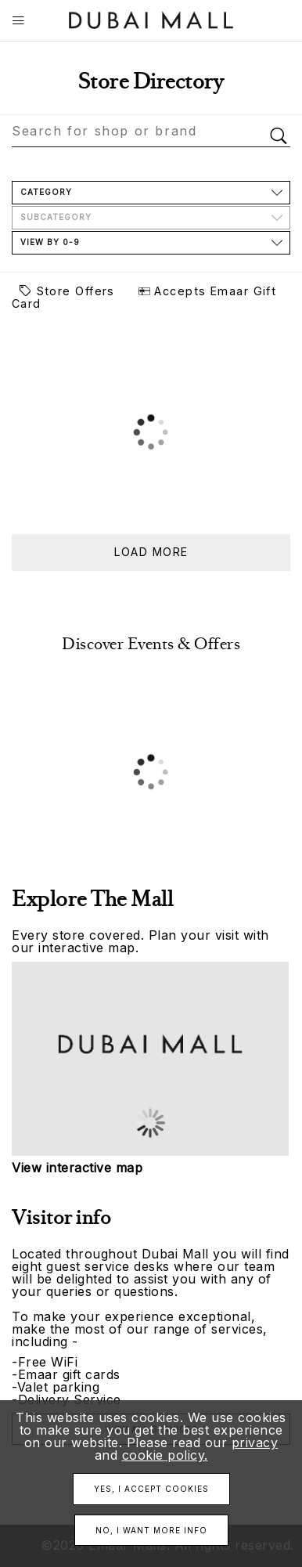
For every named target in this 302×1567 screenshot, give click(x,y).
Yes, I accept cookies (151, 1488)
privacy (255, 1442)
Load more (151, 551)
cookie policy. (165, 1455)
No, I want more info (151, 1530)
